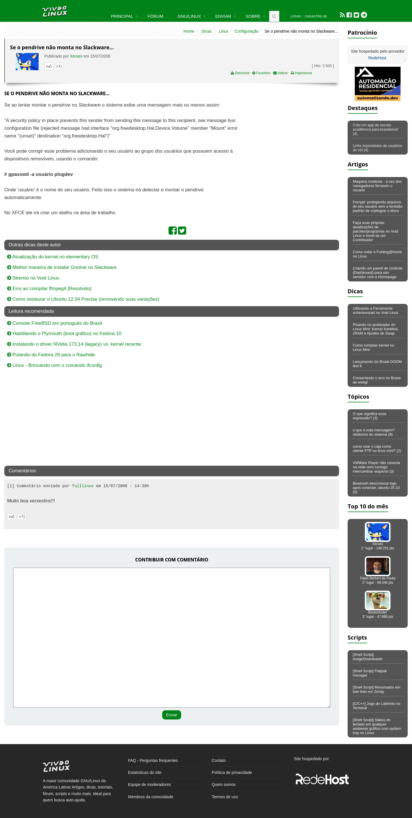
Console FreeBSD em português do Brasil (54, 323)
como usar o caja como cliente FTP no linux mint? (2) (377, 448)
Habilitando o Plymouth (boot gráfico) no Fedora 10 (64, 333)
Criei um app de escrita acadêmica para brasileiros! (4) (375, 129)
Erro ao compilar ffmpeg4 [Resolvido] (49, 288)
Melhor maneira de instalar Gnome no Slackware (61, 267)
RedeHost (377, 58)
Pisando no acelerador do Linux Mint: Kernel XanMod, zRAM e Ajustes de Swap (376, 329)
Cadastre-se (316, 16)
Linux (223, 31)
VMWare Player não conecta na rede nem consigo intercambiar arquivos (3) (376, 467)
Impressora (301, 73)
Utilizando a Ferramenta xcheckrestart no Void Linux (375, 310)
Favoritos (261, 73)
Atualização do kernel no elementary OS (52, 256)
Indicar (280, 73)
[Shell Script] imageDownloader (368, 656)
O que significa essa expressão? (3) (369, 416)
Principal (122, 16)
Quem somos (223, 784)
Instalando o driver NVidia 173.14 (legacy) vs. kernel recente (74, 344)
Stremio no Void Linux (33, 278)
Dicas (206, 31)
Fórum (155, 16)
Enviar (223, 16)
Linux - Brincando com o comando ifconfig (54, 365)
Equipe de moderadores (149, 784)
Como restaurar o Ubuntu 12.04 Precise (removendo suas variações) (83, 299)
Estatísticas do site (145, 772)
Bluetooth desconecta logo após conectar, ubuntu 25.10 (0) (376, 487)
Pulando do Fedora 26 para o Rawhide (51, 354)
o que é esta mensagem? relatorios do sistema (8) (374, 432)
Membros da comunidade (150, 797)
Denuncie (240, 73)
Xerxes (76, 56)
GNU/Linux (189, 16)
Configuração (246, 31)
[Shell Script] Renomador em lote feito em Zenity (376, 689)
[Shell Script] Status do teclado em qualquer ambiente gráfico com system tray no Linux (377, 726)
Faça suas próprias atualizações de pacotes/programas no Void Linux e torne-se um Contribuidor (375, 231)
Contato (219, 760)
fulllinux (83, 486)
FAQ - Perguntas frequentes (153, 760)
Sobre (253, 16)
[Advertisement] (289, 143)
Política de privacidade (232, 772)
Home (188, 31)
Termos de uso (225, 797)
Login (295, 16)
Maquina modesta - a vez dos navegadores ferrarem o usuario (377, 185)
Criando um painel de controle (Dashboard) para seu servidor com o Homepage (377, 272)
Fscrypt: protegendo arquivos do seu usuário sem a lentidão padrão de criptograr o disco (377, 206)
